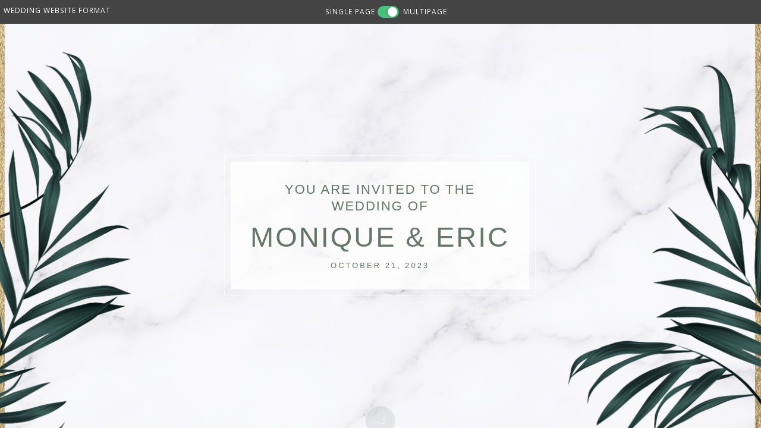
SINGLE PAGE (350, 11)
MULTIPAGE (425, 11)
